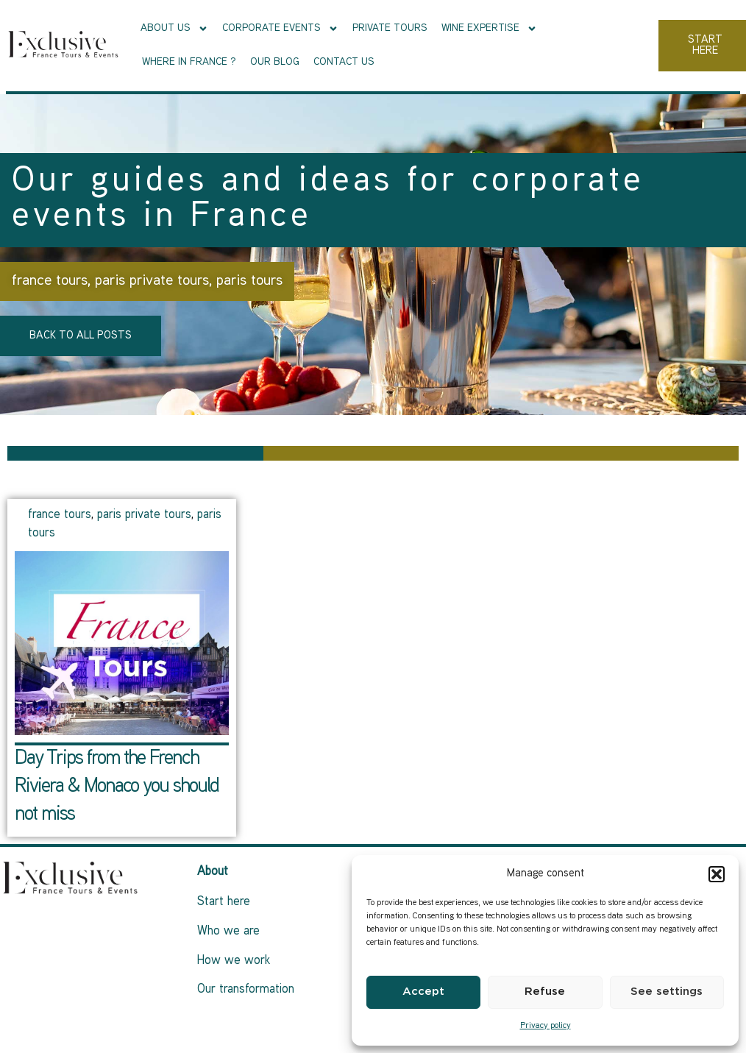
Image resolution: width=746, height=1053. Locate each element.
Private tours (389, 28)
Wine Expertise (489, 28)
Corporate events (280, 28)
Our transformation (245, 990)
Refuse (545, 991)
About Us (174, 28)
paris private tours (152, 281)
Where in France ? (189, 62)
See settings (666, 991)
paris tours (249, 281)
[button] (716, 874)
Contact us (343, 62)
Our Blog (274, 62)
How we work (233, 961)
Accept (423, 991)
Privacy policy (545, 1026)
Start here (223, 902)
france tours (50, 281)
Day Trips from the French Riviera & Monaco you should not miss (117, 787)
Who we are (228, 931)
